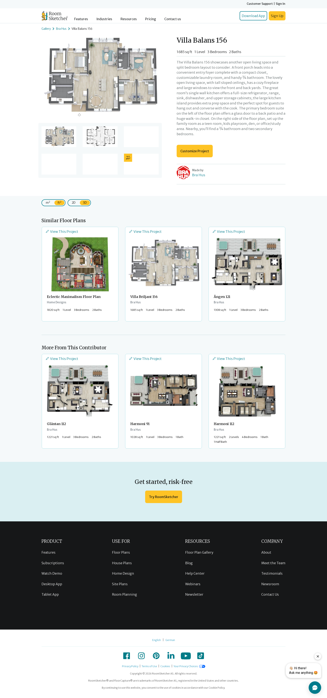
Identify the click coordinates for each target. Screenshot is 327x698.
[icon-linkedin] (171, 656)
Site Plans (120, 584)
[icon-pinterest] (156, 656)
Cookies (165, 666)
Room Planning (124, 594)
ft (59, 203)
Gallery (46, 29)
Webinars (192, 584)
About (266, 552)
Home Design (123, 573)
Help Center (195, 573)
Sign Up (277, 16)
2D (73, 203)
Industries (104, 19)
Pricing (150, 19)
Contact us (172, 19)
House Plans (122, 563)
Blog (189, 563)
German (170, 640)
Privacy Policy (130, 666)
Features (81, 19)
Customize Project (194, 151)
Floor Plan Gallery (199, 552)
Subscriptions (53, 563)
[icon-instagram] (141, 656)
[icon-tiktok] (201, 656)
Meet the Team (273, 563)
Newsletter (194, 594)
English (156, 640)
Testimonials (272, 573)
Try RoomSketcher (163, 497)
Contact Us (270, 594)
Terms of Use (149, 666)
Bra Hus (61, 29)
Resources (129, 19)
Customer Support (260, 4)
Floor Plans (121, 552)
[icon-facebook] (127, 656)
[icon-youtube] (186, 656)
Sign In (280, 4)
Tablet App (50, 594)
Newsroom (270, 584)
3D (85, 203)
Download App (253, 16)
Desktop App (52, 584)
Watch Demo (52, 573)
